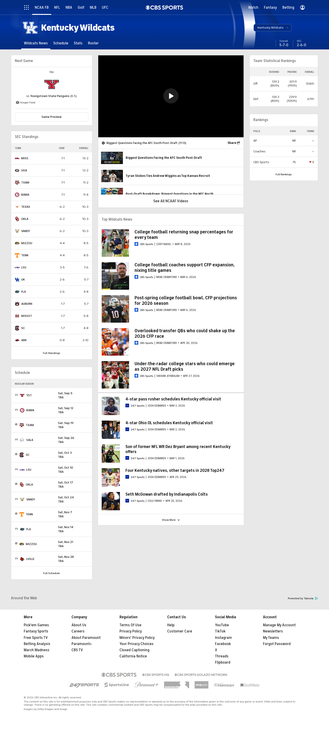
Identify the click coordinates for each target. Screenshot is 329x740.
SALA (29, 440)
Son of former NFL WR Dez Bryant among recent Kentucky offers (177, 449)
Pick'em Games (36, 625)
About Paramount (86, 637)
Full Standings (51, 353)
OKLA (24, 219)
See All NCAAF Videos (170, 201)
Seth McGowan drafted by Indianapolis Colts (166, 494)
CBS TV (77, 650)
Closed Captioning (134, 650)
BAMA (25, 195)
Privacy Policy (130, 631)
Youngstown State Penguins (49, 96)
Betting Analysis (37, 644)
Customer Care (179, 631)
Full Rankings (284, 174)
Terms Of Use (130, 625)
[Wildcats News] (35, 43)
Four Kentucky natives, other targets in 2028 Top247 (174, 470)
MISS (24, 158)
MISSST (26, 316)
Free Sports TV (36, 637)
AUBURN (26, 304)
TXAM (25, 182)
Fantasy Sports (36, 631)
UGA (24, 170)
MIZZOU (26, 243)
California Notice (133, 656)
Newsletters (273, 631)
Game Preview (52, 117)
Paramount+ (82, 644)
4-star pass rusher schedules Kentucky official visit (173, 399)
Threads (221, 656)
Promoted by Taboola (303, 598)
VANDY (25, 231)
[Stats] (78, 43)
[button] (273, 27)
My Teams (271, 637)
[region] (171, 96)
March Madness (36, 650)
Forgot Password (277, 644)
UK (23, 279)
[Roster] (93, 43)
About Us (79, 625)
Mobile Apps (34, 656)
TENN (24, 255)
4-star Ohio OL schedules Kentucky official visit (169, 422)
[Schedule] (60, 43)
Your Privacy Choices (136, 644)
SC (23, 328)
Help (171, 625)
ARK (24, 340)
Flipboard (222, 662)
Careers (78, 631)
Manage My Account (279, 625)
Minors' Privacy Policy (137, 637)
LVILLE (30, 559)
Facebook (223, 644)
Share (232, 143)
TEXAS (25, 207)
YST (29, 395)
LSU (23, 267)
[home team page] (51, 84)
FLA (23, 292)
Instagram (223, 637)
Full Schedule (51, 573)
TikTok (220, 631)
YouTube (222, 625)
